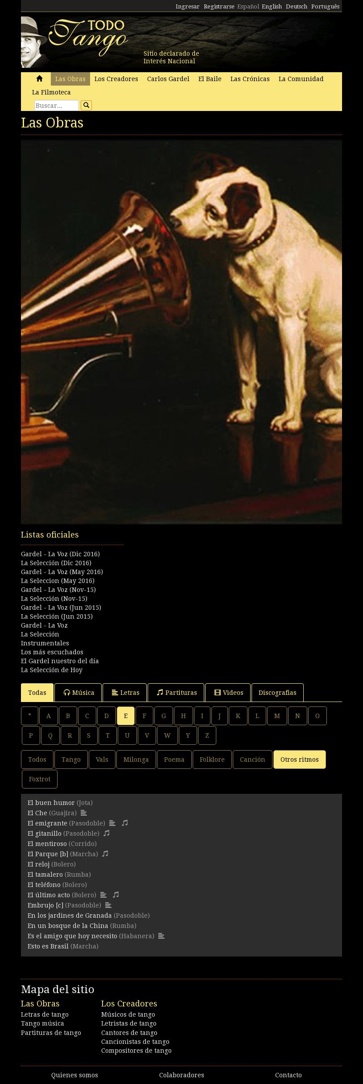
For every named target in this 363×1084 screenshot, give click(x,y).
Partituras (177, 692)
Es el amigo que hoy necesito (72, 936)
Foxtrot (39, 779)
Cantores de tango (129, 1032)
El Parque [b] (48, 854)
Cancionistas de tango (135, 1041)
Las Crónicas (250, 78)
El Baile (210, 78)
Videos (228, 692)
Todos (37, 759)
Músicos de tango (128, 1014)
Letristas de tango (129, 1023)
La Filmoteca (51, 92)
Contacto (288, 1075)
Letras (126, 692)
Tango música (42, 1023)
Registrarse (219, 6)
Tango (71, 759)
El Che (37, 813)
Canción (252, 759)
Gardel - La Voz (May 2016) (62, 571)
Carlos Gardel (168, 78)
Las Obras (70, 78)
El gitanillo (45, 833)
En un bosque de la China (68, 925)
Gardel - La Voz (44, 625)
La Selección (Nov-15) (54, 598)
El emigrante (47, 823)
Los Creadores (116, 78)
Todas (37, 692)
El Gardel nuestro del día (60, 661)
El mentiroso (47, 843)
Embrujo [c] (45, 905)
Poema (174, 759)
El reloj (39, 864)
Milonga (136, 759)
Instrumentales (45, 643)
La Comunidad (301, 78)
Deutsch (296, 6)
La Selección (40, 634)
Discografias (278, 692)
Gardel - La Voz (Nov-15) (58, 589)
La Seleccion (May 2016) (58, 580)
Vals (102, 759)
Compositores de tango (136, 1050)
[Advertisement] (181, 573)
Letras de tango (45, 1014)
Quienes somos (74, 1075)
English (272, 6)
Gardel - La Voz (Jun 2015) (61, 607)
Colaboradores (181, 1075)
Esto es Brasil (48, 946)
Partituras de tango (51, 1032)
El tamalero (45, 874)
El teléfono (44, 884)
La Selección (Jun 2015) (57, 616)
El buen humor (51, 802)
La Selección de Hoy (51, 669)
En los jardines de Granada (70, 915)
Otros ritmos (299, 759)
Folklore (212, 759)
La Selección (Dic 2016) (56, 563)
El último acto (49, 895)
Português (325, 6)
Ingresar (188, 6)
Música (79, 692)
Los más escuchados (52, 652)
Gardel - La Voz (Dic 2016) (60, 554)
